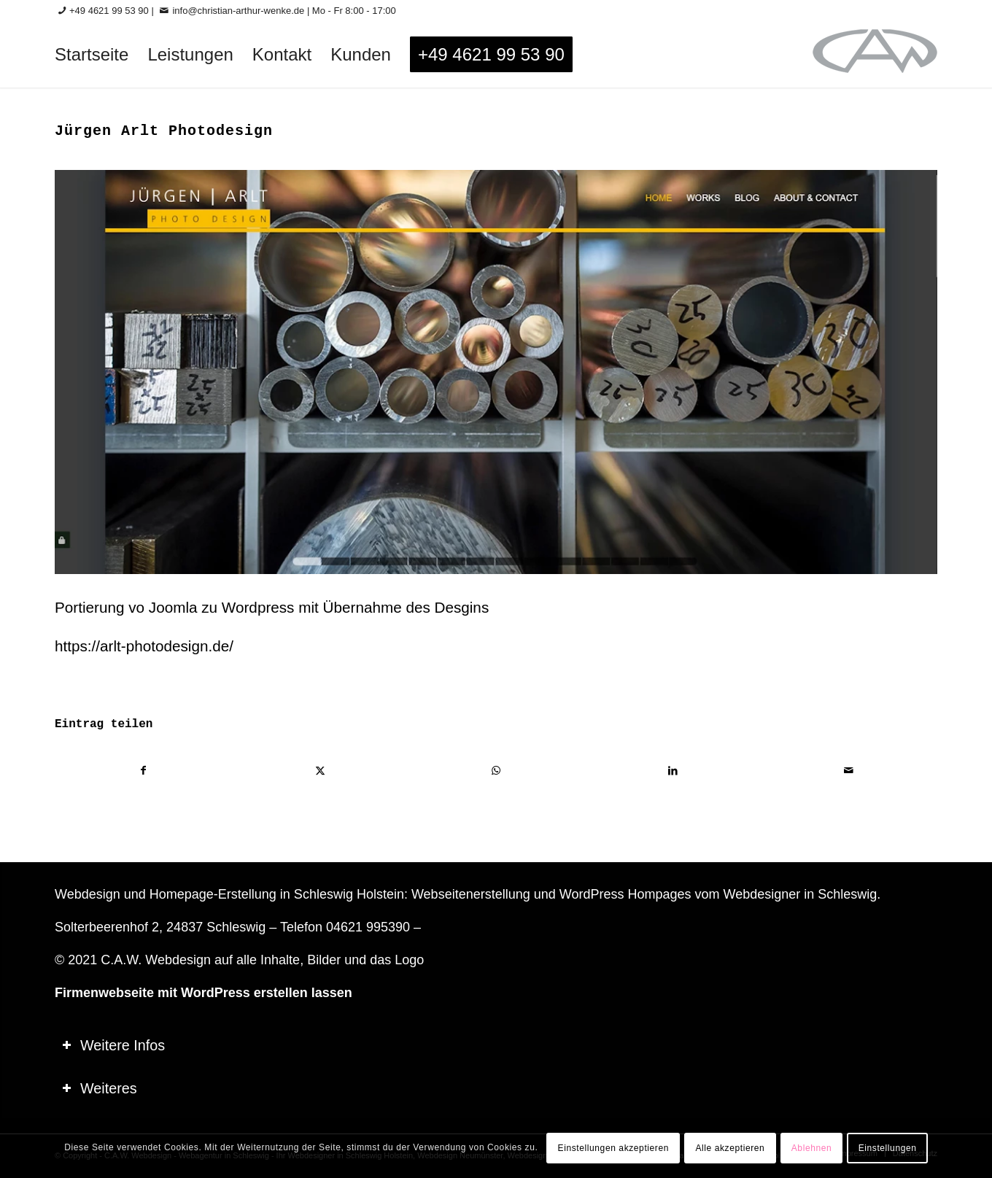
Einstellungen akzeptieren (613, 1148)
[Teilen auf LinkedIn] (673, 770)
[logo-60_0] (875, 55)
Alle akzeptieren (729, 1148)
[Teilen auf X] (320, 770)
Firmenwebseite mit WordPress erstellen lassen (203, 992)
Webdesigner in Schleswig (800, 894)
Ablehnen (811, 1148)
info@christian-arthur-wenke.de (238, 10)
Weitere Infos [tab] (113, 1045)
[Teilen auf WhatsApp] (496, 770)
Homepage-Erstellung (213, 894)
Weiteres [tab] (99, 1088)
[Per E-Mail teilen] (849, 770)
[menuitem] (91, 55)
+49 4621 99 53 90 (109, 10)
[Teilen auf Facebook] (143, 770)
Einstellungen (888, 1148)
